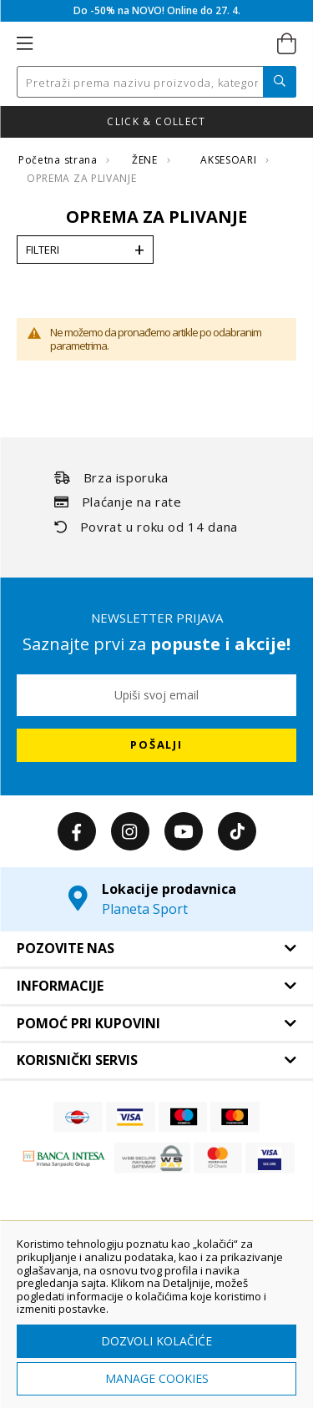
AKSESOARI (230, 160)
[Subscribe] (156, 745)
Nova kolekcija (156, 121)
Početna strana (59, 160)
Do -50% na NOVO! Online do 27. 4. (156, 10)
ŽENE (146, 160)
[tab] (156, 948)
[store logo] (155, 44)
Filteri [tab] (42, 249)
